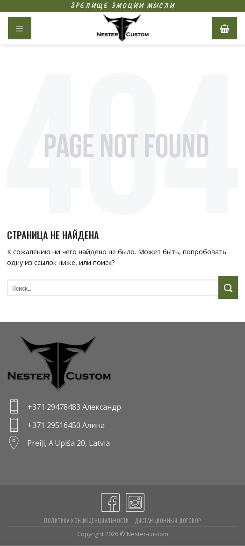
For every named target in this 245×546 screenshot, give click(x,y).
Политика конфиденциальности (86, 520)
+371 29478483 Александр (74, 407)
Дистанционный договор (168, 520)
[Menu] (19, 28)
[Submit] (228, 287)
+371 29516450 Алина (66, 425)
